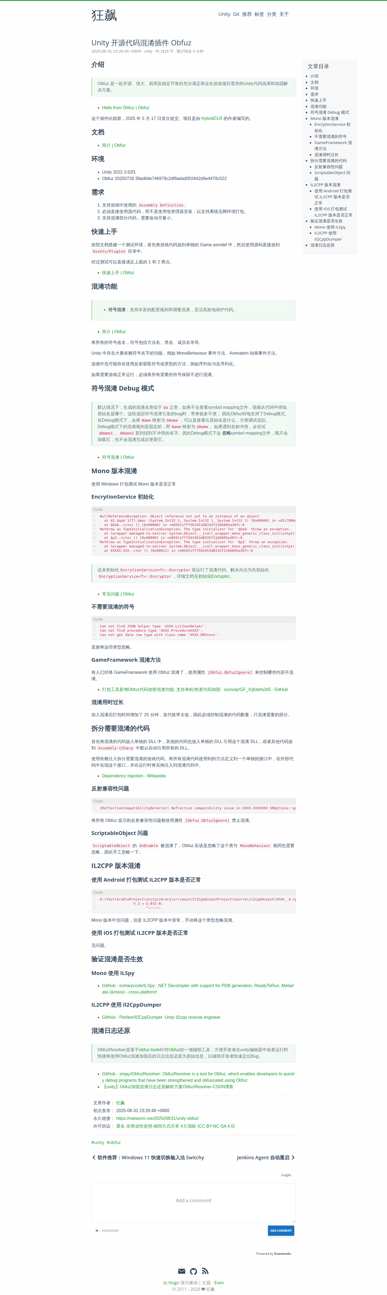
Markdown (107, 1230)
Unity (224, 14)
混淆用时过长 (326, 154)
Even (219, 1283)
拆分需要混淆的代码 (328, 160)
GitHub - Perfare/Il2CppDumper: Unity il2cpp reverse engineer (161, 1017)
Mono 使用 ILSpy (329, 227)
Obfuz (174, 1049)
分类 (272, 14)
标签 (259, 14)
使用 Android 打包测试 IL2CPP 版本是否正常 (333, 196)
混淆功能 (318, 106)
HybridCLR (211, 118)
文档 (314, 82)
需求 (314, 94)
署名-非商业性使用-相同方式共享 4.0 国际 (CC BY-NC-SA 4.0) (175, 1126)
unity (148, 51)
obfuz (115, 1142)
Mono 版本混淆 (324, 118)
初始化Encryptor (214, 576)
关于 (284, 14)
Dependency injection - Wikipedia (134, 776)
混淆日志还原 (322, 245)
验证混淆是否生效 (326, 220)
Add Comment (281, 1230)
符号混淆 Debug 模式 (329, 112)
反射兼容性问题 (328, 166)
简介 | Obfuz (114, 145)
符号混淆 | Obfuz (118, 457)
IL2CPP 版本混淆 (325, 184)
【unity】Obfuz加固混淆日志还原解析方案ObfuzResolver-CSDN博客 (168, 1086)
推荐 (247, 14)
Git (236, 14)
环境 (314, 88)
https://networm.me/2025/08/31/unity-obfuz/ (157, 1118)
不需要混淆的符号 (330, 136)
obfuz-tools (149, 1049)
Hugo (174, 1283)
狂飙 (104, 15)
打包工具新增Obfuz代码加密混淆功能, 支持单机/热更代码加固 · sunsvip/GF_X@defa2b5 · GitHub (195, 689)
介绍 (314, 76)
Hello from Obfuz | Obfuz (125, 107)
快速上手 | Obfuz (118, 272)
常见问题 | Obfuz (118, 594)
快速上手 (318, 100)
